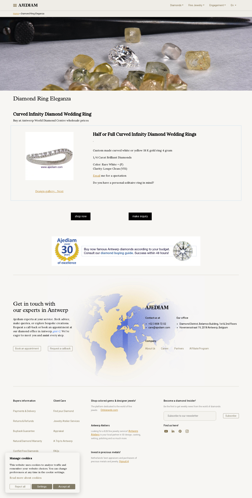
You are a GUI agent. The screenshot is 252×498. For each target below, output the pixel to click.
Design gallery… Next (49, 191)
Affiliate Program (199, 348)
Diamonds (175, 5)
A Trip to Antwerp (63, 441)
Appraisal (58, 431)
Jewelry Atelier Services (66, 421)
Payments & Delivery (24, 411)
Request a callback (60, 348)
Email (96, 175)
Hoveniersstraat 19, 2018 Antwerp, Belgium (204, 327)
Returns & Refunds (23, 421)
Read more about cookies (25, 477)
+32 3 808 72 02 (157, 323)
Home (16, 13)
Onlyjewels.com (109, 410)
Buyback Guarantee (24, 431)
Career (165, 348)
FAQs (56, 451)
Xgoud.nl (124, 461)
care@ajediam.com (159, 327)
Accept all (64, 486)
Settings (42, 486)
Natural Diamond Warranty (27, 441)
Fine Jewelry (195, 5)
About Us (150, 348)
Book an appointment (27, 348)
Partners (179, 348)
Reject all (20, 486)
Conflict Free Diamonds (25, 451)
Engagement (216, 5)
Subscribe (230, 415)
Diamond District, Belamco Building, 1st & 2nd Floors (208, 323)
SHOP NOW (81, 216)
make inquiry (140, 216)
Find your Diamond (63, 411)
